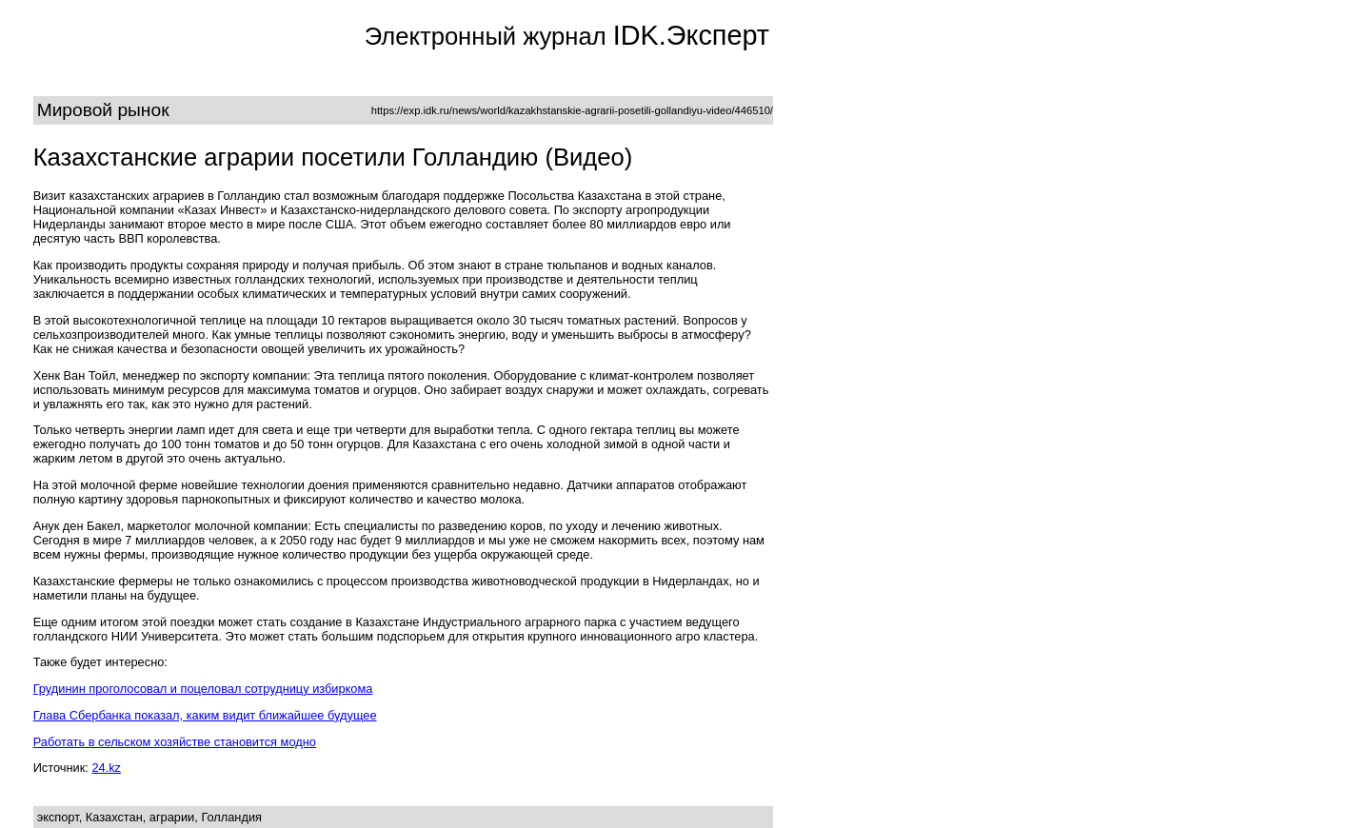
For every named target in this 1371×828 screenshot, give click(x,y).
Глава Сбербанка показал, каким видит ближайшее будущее (205, 715)
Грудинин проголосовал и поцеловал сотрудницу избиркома (203, 688)
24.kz (106, 767)
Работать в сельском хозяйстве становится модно (174, 742)
